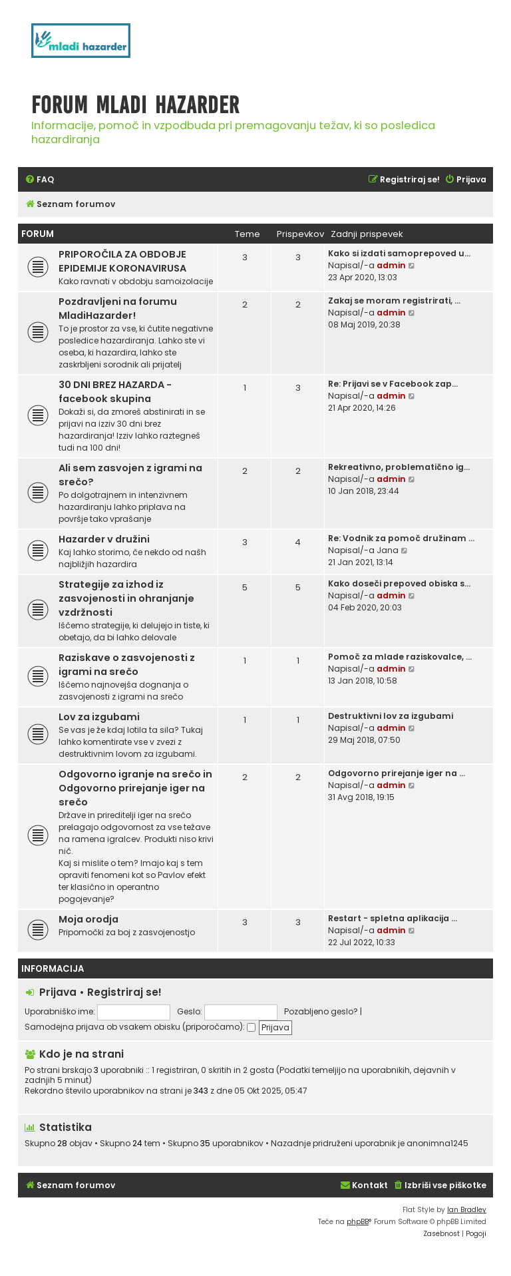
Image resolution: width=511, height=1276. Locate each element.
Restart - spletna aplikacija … (392, 918)
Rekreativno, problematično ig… (399, 467)
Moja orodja (88, 919)
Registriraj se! (124, 992)
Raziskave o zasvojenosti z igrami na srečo (127, 664)
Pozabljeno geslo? (321, 1011)
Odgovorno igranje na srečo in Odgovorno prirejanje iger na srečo (135, 788)
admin (391, 265)
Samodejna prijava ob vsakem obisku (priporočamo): (140, 1026)
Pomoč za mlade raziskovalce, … (400, 656)
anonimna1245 (437, 1143)
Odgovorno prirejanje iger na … (396, 773)
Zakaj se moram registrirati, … (394, 300)
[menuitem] (39, 180)
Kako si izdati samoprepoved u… (399, 253)
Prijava (58, 992)
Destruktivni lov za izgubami (390, 716)
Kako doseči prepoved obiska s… (399, 583)
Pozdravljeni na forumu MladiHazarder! (118, 308)
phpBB (358, 1222)
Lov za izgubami (99, 717)
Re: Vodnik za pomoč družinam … (401, 538)
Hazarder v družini (104, 539)
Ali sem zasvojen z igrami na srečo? (130, 475)
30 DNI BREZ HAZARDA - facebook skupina (115, 391)
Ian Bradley (466, 1210)
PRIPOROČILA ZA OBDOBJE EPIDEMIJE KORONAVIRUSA (122, 261)
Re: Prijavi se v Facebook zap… (393, 383)
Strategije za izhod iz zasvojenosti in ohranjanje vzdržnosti (126, 598)
